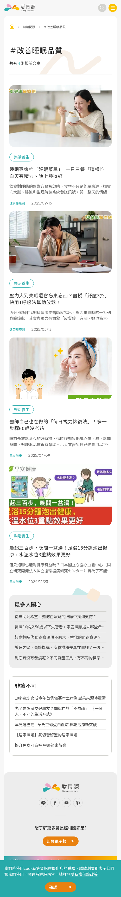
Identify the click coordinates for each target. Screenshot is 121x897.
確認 (53, 887)
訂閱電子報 (56, 841)
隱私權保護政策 (84, 874)
